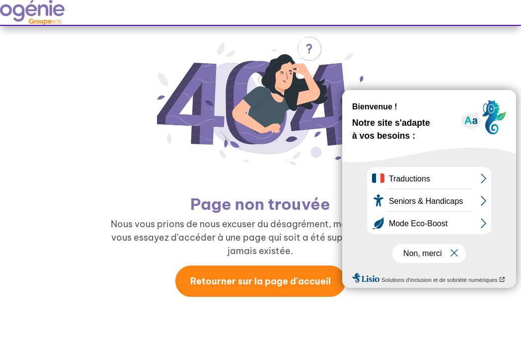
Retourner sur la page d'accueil (260, 281)
